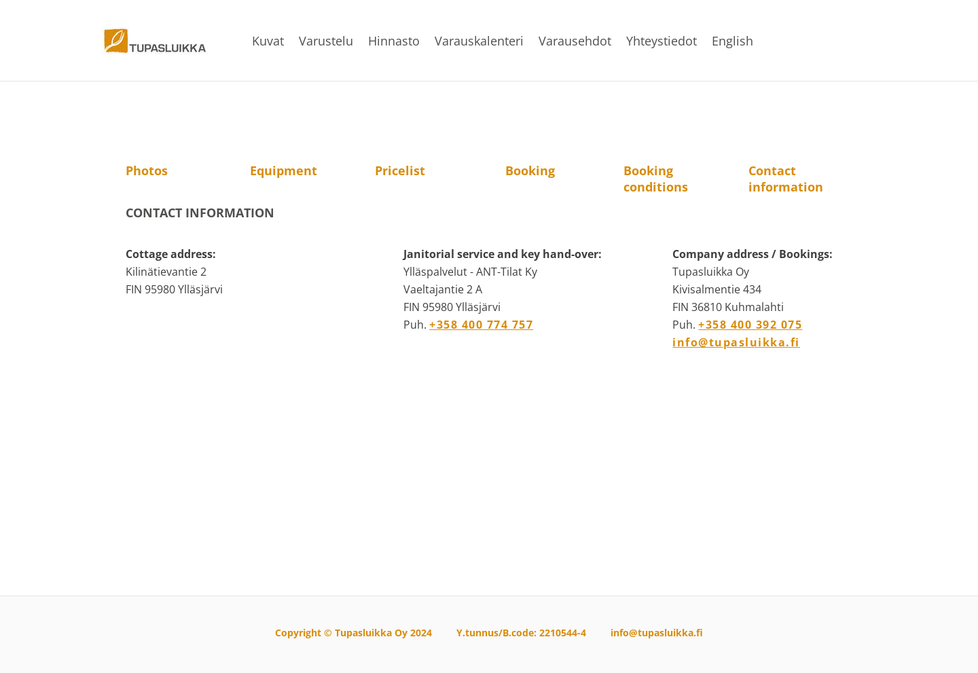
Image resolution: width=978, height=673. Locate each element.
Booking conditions (655, 178)
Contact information (785, 178)
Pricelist (400, 170)
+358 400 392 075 (750, 324)
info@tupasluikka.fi (736, 342)
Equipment (283, 170)
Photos (147, 170)
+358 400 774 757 (481, 324)
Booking (530, 170)
